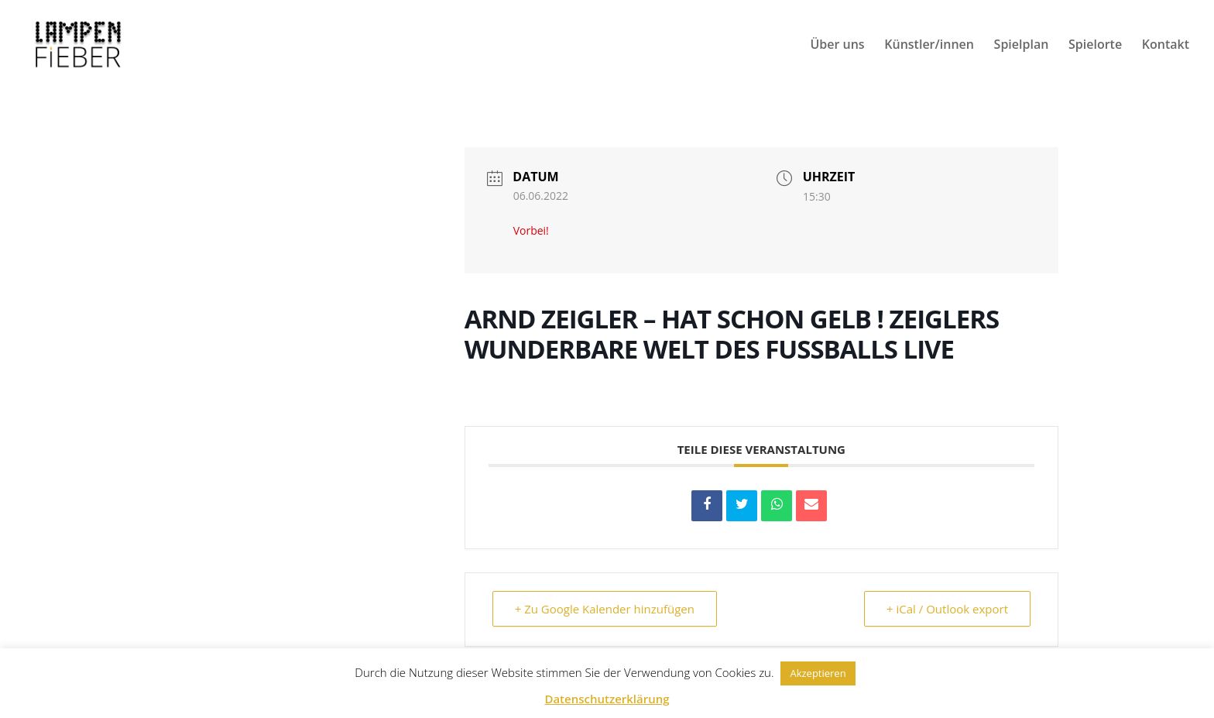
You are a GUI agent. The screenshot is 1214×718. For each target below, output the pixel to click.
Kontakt (1165, 46)
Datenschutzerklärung (606, 698)
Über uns (837, 46)
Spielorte (1095, 46)
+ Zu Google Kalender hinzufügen (604, 609)
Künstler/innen (929, 46)
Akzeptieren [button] (817, 673)
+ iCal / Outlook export (947, 609)
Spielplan (1021, 46)
